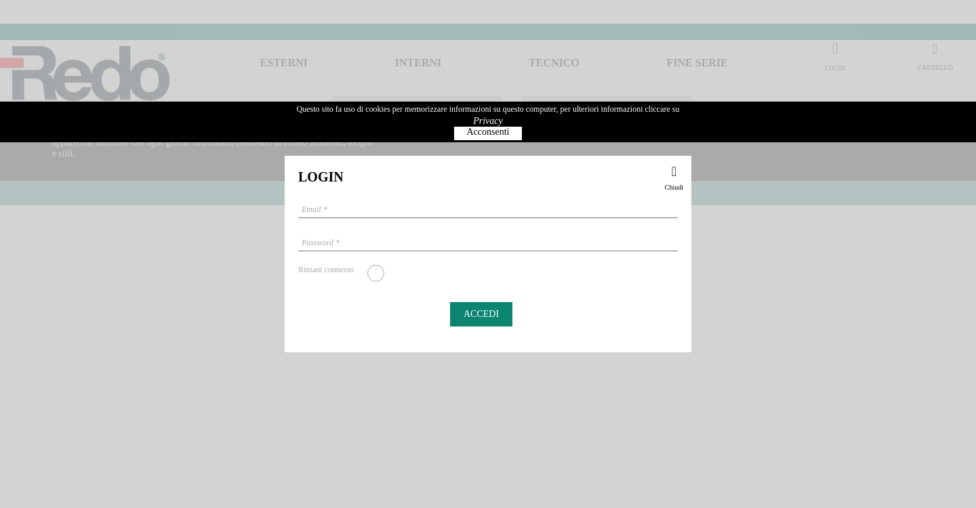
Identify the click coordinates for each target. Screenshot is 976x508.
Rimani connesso (326, 269)
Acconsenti (488, 132)
